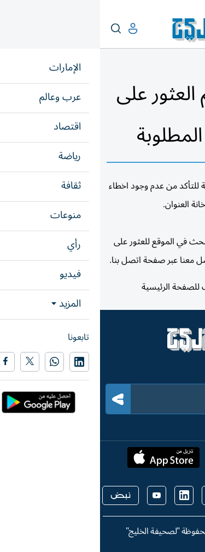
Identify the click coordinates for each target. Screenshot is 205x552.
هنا (135, 287)
